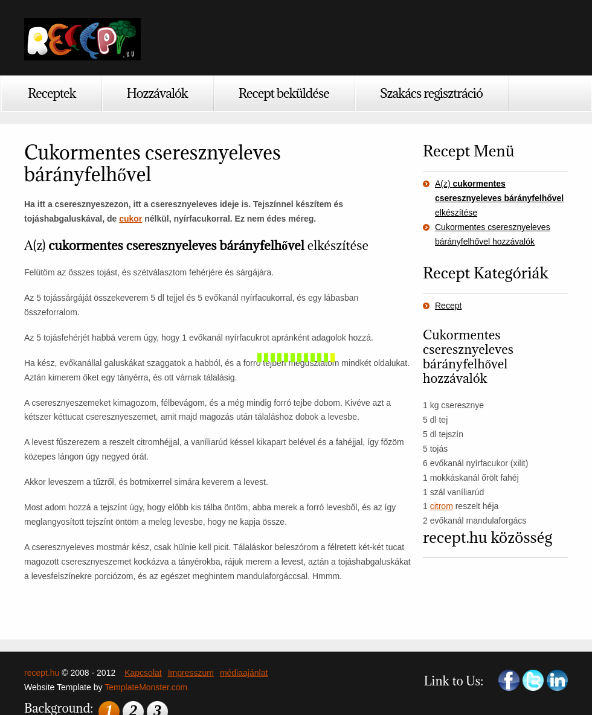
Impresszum (191, 673)
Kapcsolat (142, 673)
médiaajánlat (244, 673)
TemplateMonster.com (146, 687)
